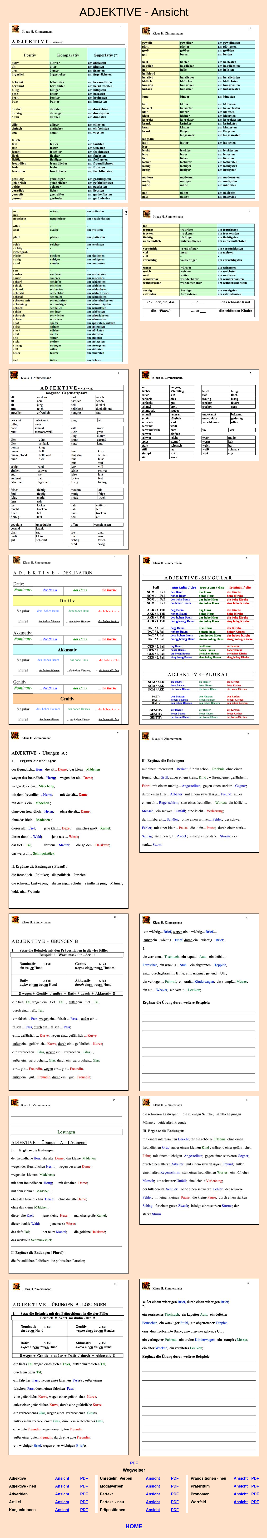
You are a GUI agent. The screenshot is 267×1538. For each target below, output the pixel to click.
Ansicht (153, 1478)
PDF (134, 1463)
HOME (134, 1526)
